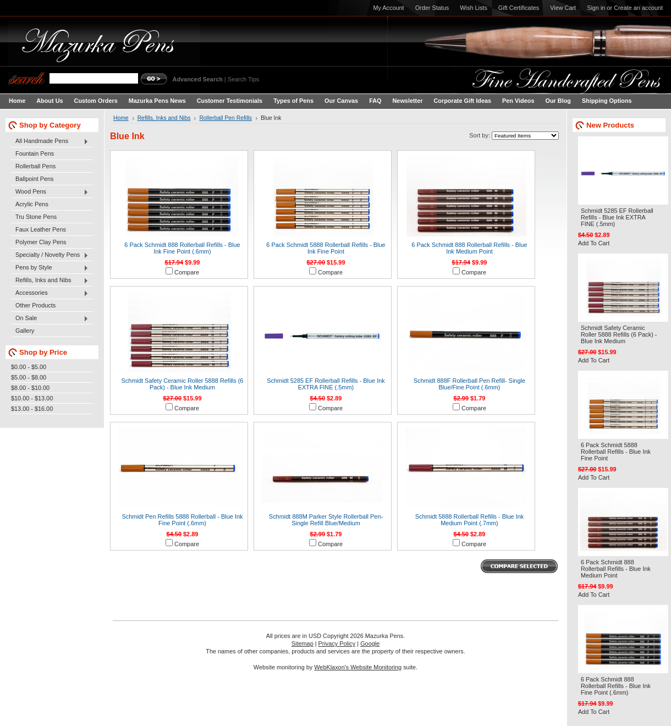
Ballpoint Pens (34, 178)
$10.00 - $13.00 (32, 398)
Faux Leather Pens (40, 229)
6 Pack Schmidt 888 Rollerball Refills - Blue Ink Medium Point (469, 248)
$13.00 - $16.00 (32, 408)
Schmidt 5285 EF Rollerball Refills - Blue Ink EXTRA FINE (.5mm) (326, 384)
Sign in (596, 7)
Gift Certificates (518, 7)
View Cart (563, 7)
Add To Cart (593, 243)
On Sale (50, 318)
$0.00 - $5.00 (28, 367)
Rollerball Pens (35, 166)
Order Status (432, 7)
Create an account (638, 7)
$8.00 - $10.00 (30, 387)
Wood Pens (50, 192)
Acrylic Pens (31, 204)
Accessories (50, 293)
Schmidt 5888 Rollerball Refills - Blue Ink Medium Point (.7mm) (469, 519)
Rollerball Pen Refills (225, 118)
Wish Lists (473, 7)
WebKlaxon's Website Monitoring (358, 667)
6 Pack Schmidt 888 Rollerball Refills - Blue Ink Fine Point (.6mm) (182, 248)
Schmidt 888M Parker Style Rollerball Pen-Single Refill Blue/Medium (326, 519)
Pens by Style (50, 268)
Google (370, 643)
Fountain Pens (34, 153)
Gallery (24, 330)
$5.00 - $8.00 (28, 377)
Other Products (35, 305)
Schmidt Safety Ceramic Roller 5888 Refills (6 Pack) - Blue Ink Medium (183, 384)
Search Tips (243, 79)
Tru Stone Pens (36, 216)
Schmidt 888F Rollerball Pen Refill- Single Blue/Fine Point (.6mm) (469, 384)
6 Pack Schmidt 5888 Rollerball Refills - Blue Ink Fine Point (325, 248)
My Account (388, 7)
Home (121, 118)
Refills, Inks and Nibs (50, 280)
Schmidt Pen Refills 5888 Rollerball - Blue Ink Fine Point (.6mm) (182, 519)
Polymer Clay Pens (40, 242)
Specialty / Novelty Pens (50, 255)
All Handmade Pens (50, 141)
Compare (186, 272)
